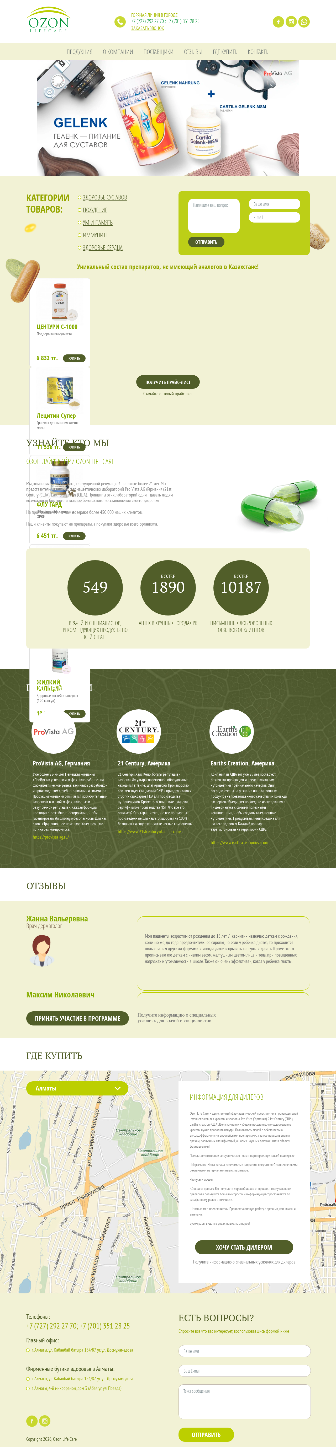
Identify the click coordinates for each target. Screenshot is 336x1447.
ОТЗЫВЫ (193, 51)
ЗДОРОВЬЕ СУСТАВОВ (105, 197)
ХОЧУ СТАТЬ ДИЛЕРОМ (244, 1247)
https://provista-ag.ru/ (51, 837)
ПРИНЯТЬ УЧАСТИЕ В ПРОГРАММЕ (77, 1018)
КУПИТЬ (74, 358)
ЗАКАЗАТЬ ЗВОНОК (147, 29)
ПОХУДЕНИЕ (95, 210)
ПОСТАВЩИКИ (159, 51)
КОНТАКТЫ (259, 51)
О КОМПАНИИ (118, 51)
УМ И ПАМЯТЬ (98, 222)
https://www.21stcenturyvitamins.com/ (149, 832)
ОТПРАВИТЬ (206, 242)
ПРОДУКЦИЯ (79, 51)
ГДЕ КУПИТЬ (225, 51)
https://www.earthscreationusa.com (239, 843)
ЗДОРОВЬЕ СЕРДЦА (103, 247)
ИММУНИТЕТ (96, 235)
